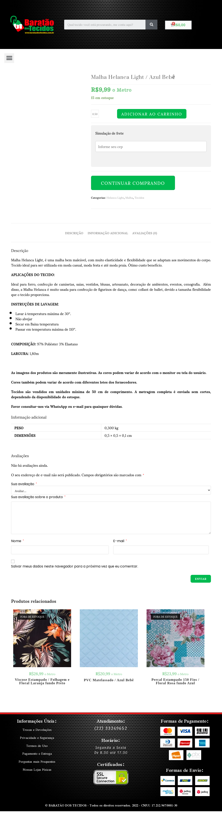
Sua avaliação (24, 484)
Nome (17, 540)
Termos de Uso (37, 745)
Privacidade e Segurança (37, 737)
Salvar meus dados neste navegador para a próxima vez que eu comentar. (74, 566)
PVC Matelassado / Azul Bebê (109, 680)
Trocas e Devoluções (37, 729)
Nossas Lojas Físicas (37, 768)
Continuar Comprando (133, 183)
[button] (9, 58)
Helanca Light (115, 197)
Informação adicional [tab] (108, 232)
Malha (129, 197)
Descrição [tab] (74, 232)
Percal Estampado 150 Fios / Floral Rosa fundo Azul (175, 681)
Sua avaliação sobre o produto (38, 496)
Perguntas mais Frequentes (37, 761)
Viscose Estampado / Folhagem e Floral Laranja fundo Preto (42, 681)
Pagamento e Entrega (37, 753)
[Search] (151, 24)
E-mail (120, 540)
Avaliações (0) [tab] (144, 232)
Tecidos (139, 197)
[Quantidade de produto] (95, 114)
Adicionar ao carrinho (151, 114)
